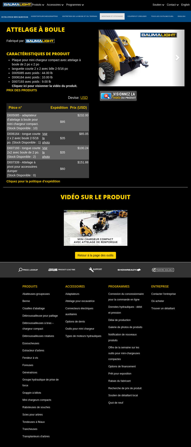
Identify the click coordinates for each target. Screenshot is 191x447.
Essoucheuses (30, 343)
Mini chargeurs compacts (36, 399)
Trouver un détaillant (163, 308)
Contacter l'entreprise (163, 293)
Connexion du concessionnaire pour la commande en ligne (126, 296)
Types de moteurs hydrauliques (83, 336)
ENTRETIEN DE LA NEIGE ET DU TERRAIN (79, 16)
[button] (105, 56)
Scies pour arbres (32, 414)
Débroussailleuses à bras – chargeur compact (38, 326)
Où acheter (157, 301)
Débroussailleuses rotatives (38, 336)
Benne (26, 301)
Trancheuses (29, 429)
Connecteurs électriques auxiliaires (79, 311)
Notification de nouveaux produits (122, 337)
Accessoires (55, 4)
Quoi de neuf (115, 402)
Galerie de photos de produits (125, 327)
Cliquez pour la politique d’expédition (33, 181)
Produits (38, 4)
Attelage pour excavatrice (79, 301)
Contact (173, 4)
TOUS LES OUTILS (159, 16)
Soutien (158, 4)
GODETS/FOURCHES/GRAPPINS (44, 16)
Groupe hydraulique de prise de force (40, 382)
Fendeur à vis (30, 357)
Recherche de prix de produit (125, 388)
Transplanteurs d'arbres (36, 436)
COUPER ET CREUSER (137, 16)
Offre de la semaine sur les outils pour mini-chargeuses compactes (124, 353)
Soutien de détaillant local (123, 395)
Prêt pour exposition (120, 373)
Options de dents (75, 321)
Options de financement (122, 366)
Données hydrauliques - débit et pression (125, 309)
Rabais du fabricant (119, 380)
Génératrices (29, 372)
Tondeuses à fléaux (33, 421)
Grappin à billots (31, 392)
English (185, 4)
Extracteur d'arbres (33, 350)
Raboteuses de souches (36, 407)
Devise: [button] (78, 98)
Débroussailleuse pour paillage (40, 315)
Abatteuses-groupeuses (36, 293)
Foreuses (27, 365)
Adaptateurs (72, 293)
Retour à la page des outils (96, 255)
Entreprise (160, 286)
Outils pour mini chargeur (79, 328)
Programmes (75, 4)
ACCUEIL (170, 16)
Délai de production (119, 320)
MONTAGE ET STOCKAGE (112, 16)
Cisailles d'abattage (33, 308)
